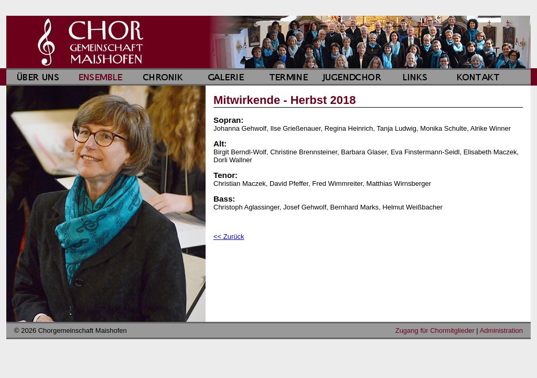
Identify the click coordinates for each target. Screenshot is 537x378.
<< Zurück (228, 236)
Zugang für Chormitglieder (435, 330)
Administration (501, 330)
